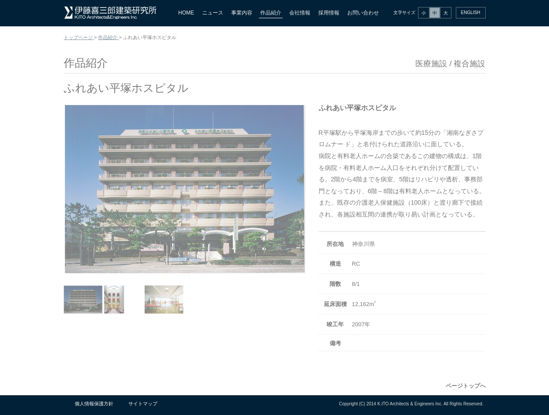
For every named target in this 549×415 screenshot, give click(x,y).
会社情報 (299, 13)
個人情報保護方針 (94, 403)
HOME (186, 13)
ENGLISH (470, 12)
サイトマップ (142, 403)
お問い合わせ (363, 13)
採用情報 (328, 13)
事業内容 (241, 13)
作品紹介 (270, 13)
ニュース (212, 13)
